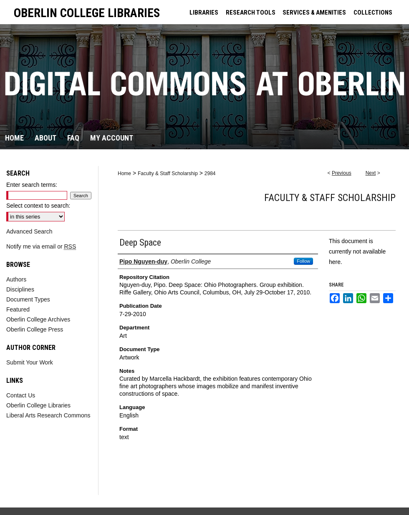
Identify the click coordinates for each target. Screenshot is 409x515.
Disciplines (20, 289)
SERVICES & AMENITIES (314, 12)
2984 (210, 173)
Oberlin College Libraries (38, 405)
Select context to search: (38, 205)
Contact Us (20, 395)
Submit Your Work (29, 362)
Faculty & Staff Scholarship (168, 173)
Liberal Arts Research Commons (48, 415)
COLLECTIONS (372, 12)
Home (124, 173)
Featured (18, 309)
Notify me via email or (41, 246)
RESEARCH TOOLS (250, 12)
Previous (341, 173)
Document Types (28, 299)
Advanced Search (29, 231)
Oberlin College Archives (38, 319)
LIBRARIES (203, 12)
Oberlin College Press (34, 329)
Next (371, 173)
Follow (303, 261)
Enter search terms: (31, 184)
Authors (16, 279)
